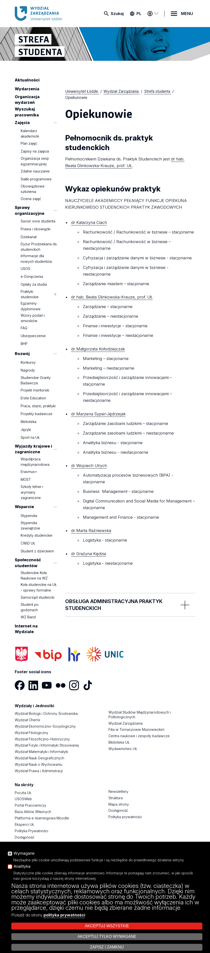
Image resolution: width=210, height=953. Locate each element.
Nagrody (28, 370)
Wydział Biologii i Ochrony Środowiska (46, 713)
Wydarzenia (27, 88)
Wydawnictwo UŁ (122, 749)
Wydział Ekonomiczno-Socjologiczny (45, 726)
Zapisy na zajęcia (35, 151)
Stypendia (29, 516)
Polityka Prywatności (31, 831)
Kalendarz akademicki (30, 133)
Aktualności (27, 80)
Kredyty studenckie (36, 535)
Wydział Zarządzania (125, 723)
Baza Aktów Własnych (33, 812)
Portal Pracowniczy (30, 805)
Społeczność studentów (28, 563)
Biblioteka (28, 422)
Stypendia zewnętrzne (30, 525)
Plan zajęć (29, 143)
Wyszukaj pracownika (27, 112)
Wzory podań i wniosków (33, 318)
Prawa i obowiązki (35, 229)
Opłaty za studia (34, 284)
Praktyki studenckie (30, 294)
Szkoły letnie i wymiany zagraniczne (32, 492)
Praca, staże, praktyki (38, 406)
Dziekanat (29, 237)
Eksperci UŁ (24, 824)
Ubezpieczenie (33, 336)
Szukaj (117, 13)
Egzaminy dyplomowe (31, 306)
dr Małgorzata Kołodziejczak (98, 348)
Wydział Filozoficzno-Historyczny (42, 739)
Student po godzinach (30, 607)
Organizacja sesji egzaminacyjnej (35, 161)
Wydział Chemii (27, 720)
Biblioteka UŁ (119, 742)
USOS (25, 268)
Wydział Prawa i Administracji (39, 771)
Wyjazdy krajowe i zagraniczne (33, 449)
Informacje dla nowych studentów (36, 259)
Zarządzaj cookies (150, 935)
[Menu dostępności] (153, 13)
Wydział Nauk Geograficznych (39, 758)
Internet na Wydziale (26, 629)
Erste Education (33, 398)
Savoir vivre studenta (38, 221)
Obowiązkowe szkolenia (33, 189)
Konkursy (28, 362)
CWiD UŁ (28, 543)
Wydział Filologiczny (31, 733)
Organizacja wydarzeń (27, 99)
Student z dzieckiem (37, 551)
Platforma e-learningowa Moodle (42, 818)
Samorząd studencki (37, 597)
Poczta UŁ (23, 793)
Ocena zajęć (31, 199)
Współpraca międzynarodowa (35, 462)
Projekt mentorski (35, 390)
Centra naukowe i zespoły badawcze (139, 736)
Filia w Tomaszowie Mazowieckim (136, 729)
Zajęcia (22, 122)
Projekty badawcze (36, 414)
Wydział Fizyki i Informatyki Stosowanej (47, 745)
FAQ (24, 328)
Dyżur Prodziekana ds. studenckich (39, 246)
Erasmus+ (29, 471)
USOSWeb (23, 799)
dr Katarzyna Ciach (89, 222)
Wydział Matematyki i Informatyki (41, 752)
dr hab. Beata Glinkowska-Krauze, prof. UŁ (112, 297)
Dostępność (24, 837)
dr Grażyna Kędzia (88, 553)
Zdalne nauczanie (35, 171)
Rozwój (22, 353)
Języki (26, 429)
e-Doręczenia (32, 276)
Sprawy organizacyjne (29, 210)
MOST (26, 479)
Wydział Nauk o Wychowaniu (38, 764)
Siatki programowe (36, 179)
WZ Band (28, 617)
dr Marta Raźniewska (91, 530)
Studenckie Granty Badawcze (36, 380)
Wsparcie (24, 506)
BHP (24, 344)
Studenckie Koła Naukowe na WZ (34, 575)
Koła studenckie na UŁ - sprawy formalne (39, 587)
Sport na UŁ (30, 437)
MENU (187, 13)
